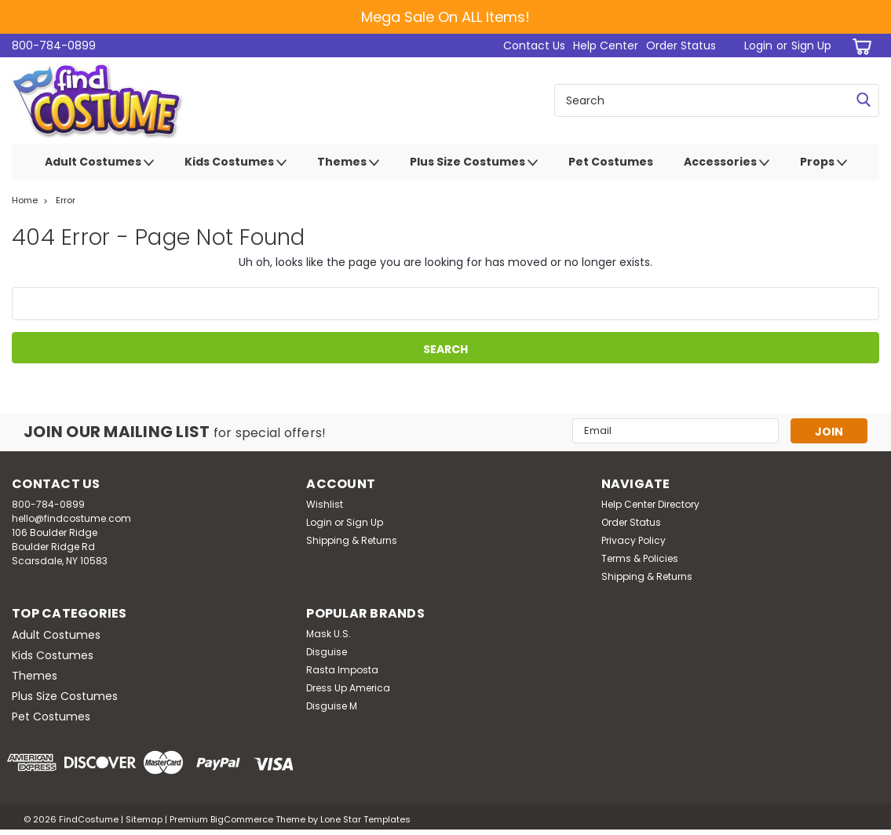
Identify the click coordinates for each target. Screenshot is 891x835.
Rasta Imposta (342, 669)
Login (758, 45)
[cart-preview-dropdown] (859, 46)
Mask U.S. (328, 633)
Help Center (605, 45)
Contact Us (534, 45)
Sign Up (811, 45)
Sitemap (144, 819)
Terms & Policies (639, 558)
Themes (348, 162)
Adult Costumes (99, 162)
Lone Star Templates (365, 819)
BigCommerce (241, 819)
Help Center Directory (650, 504)
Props (823, 162)
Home (25, 200)
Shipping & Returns (351, 540)
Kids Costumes (235, 162)
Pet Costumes (610, 162)
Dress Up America (348, 688)
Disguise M (331, 706)
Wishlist (324, 504)
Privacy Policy (633, 540)
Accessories (726, 162)
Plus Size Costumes (474, 162)
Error (65, 200)
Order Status (681, 45)
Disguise (326, 651)
